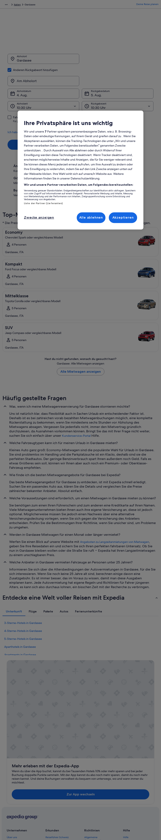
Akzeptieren (123, 217)
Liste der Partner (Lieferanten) (43, 203)
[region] (80, 170)
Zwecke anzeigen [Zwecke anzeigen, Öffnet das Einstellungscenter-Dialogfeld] (39, 217)
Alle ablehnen (91, 217)
